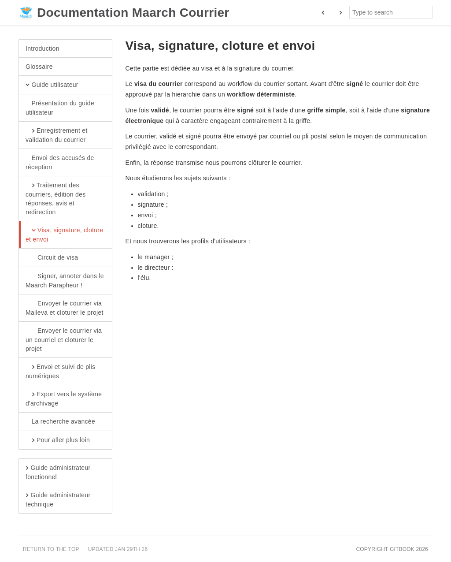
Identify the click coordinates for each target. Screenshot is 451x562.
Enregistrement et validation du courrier (57, 135)
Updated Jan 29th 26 (118, 549)
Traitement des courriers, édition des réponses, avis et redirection (56, 198)
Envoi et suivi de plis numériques (60, 371)
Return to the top (51, 549)
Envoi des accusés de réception (60, 162)
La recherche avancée (60, 421)
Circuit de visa (52, 257)
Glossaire (39, 66)
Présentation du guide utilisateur (60, 107)
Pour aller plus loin (58, 440)
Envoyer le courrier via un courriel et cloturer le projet (64, 339)
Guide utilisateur (52, 85)
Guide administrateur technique (58, 499)
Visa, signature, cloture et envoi (64, 234)
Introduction (42, 48)
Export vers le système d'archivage (64, 398)
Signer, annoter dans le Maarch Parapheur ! (65, 280)
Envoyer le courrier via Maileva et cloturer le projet (65, 307)
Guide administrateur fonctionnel (58, 472)
